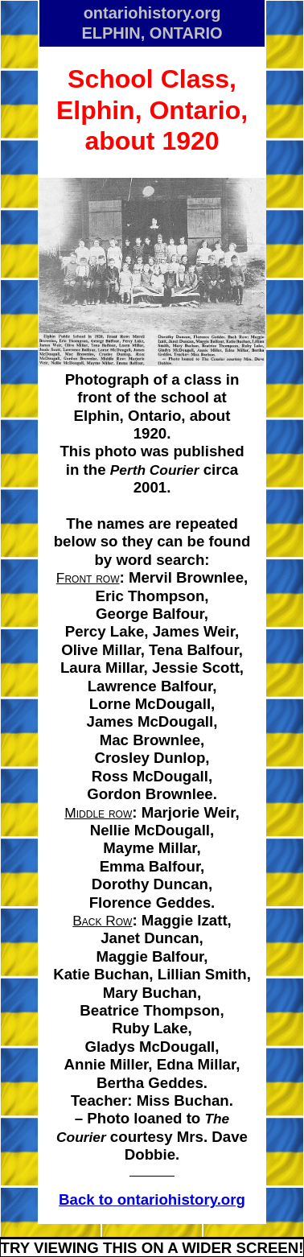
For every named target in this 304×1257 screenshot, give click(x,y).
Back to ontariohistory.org (152, 1199)
